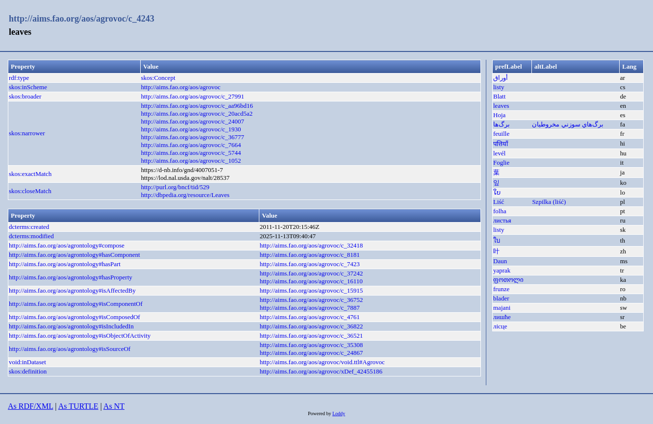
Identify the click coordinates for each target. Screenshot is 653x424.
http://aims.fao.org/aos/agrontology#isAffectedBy (72, 290)
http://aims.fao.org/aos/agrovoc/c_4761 (310, 317)
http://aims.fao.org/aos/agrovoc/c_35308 (311, 345)
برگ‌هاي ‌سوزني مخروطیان (567, 124)
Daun (500, 261)
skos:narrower (27, 133)
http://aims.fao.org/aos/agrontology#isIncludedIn (71, 326)
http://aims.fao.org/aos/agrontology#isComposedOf (74, 317)
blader (501, 298)
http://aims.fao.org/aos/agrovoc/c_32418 (311, 245)
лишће (502, 317)
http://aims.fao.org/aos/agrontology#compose (67, 245)
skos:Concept (158, 77)
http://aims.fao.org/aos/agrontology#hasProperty (70, 277)
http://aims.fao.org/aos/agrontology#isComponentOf (76, 303)
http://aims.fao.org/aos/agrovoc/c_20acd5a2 (196, 113)
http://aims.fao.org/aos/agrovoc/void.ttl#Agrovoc (322, 362)
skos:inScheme (28, 87)
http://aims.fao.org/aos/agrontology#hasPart (65, 264)
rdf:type (19, 77)
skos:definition (28, 371)
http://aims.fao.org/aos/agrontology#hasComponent (74, 254)
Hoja (499, 115)
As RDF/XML (30, 406)
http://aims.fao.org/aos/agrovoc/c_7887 (310, 307)
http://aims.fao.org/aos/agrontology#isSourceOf (69, 348)
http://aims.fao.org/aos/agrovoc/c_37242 (311, 273)
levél (499, 153)
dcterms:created (29, 226)
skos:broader (25, 96)
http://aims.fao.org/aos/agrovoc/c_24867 (311, 352)
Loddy (338, 413)
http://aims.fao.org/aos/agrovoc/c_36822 (311, 326)
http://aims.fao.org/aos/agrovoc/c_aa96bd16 (197, 105)
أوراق (500, 77)
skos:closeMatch (30, 191)
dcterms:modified (31, 236)
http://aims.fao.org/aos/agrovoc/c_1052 (191, 160)
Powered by (320, 413)
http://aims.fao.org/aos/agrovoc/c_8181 (310, 254)
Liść (498, 201)
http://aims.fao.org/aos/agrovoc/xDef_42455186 (321, 371)
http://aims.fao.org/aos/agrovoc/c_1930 (191, 129)
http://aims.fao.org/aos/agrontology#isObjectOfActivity (80, 335)
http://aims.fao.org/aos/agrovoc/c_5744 (191, 152)
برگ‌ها (501, 124)
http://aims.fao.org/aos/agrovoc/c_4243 (81, 19)
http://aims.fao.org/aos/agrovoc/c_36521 (311, 335)
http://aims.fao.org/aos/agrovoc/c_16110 (311, 281)
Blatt (499, 96)
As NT (114, 406)
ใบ (496, 240)
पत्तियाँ (500, 144)
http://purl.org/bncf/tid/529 (175, 187)
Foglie (501, 162)
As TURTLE (78, 406)
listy (498, 87)
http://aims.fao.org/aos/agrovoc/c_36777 (192, 137)
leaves (501, 105)
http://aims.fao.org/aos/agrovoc (180, 87)
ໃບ (497, 192)
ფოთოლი (508, 279)
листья (502, 220)
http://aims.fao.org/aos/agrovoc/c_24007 (192, 121)
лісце (500, 326)
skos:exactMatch (30, 173)
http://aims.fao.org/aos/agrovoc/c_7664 (191, 145)
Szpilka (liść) (549, 201)
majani (501, 307)
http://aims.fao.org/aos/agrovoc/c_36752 (311, 299)
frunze (501, 289)
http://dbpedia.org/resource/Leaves (185, 195)
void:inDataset (27, 362)
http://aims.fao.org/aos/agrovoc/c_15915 (311, 290)
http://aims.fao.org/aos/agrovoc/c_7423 (310, 264)
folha (499, 211)
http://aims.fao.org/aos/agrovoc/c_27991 (192, 96)
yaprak (501, 270)
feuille (501, 133)
